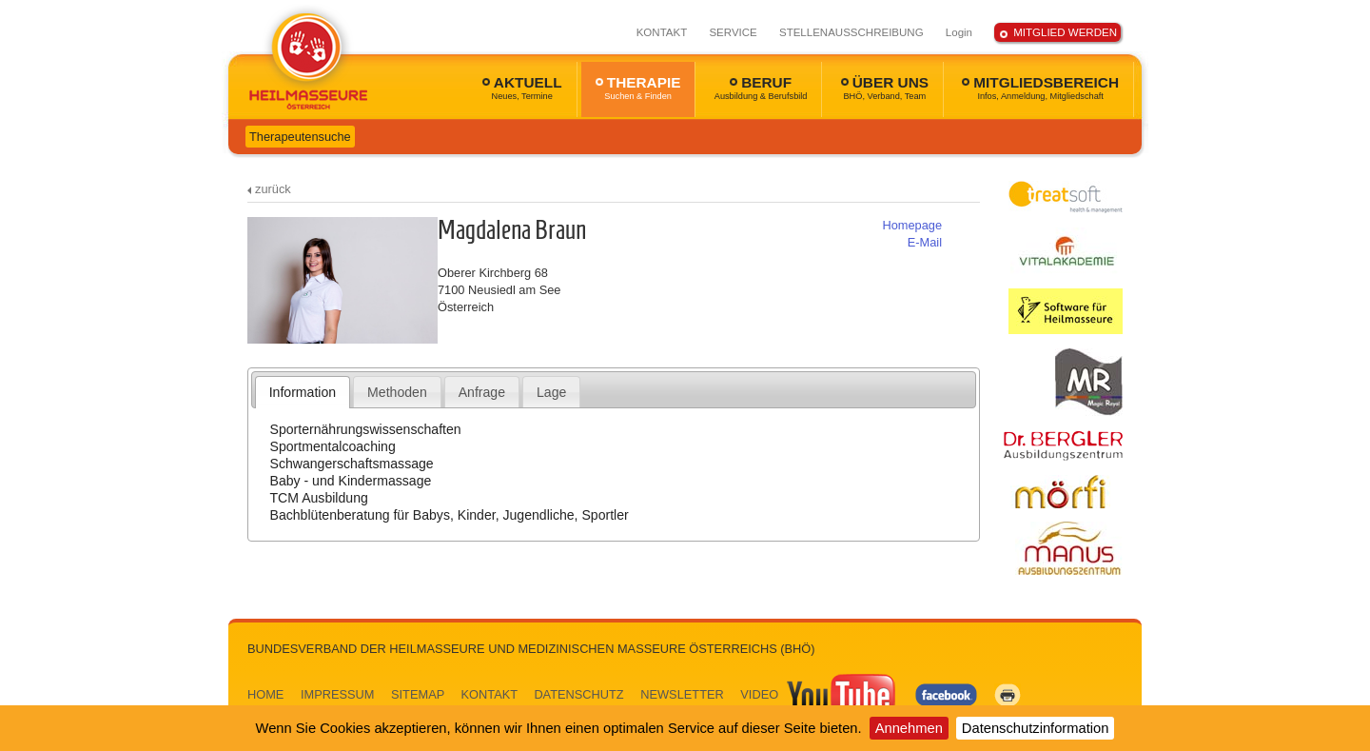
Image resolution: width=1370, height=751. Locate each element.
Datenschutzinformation (1035, 728)
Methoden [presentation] (397, 392)
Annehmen (909, 728)
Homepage (912, 225)
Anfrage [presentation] (482, 392)
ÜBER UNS (885, 87)
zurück (273, 189)
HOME (265, 694)
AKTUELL (522, 87)
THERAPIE (638, 87)
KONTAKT (662, 32)
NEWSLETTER (681, 694)
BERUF (761, 87)
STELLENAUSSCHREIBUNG (851, 32)
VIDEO (819, 694)
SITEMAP (417, 694)
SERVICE (732, 32)
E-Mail (925, 242)
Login (959, 32)
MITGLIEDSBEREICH (1040, 87)
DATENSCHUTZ (578, 694)
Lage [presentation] (551, 392)
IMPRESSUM (338, 694)
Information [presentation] (302, 392)
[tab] (303, 392)
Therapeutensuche (300, 136)
